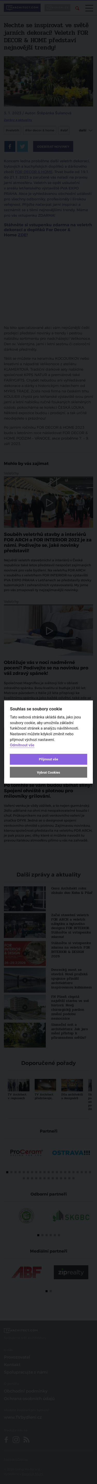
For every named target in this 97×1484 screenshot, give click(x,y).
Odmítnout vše (22, 745)
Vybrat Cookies (48, 772)
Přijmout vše (48, 759)
